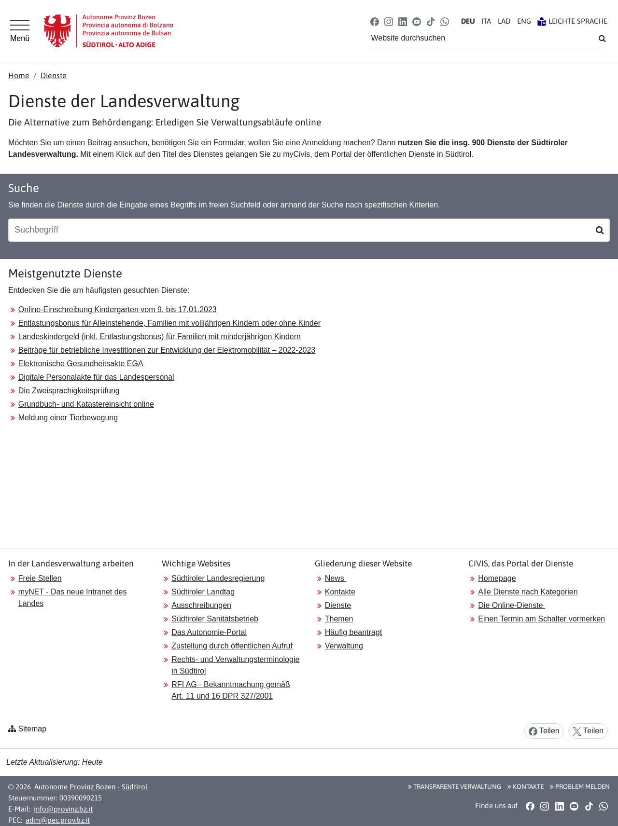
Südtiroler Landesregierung (218, 578)
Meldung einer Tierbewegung (68, 417)
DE (468, 21)
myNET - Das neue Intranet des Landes (72, 597)
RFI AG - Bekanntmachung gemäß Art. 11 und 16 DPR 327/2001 (230, 690)
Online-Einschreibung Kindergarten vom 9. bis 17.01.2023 (117, 309)
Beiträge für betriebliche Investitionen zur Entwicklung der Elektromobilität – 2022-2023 (166, 350)
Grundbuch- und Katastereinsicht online (86, 404)
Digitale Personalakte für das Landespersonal (96, 377)
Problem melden (580, 786)
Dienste (54, 75)
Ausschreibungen (201, 605)
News (335, 578)
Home (18, 75)
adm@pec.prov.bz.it (58, 820)
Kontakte (340, 592)
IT (486, 21)
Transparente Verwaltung (454, 786)
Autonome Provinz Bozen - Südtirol (91, 787)
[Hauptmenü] (19, 30)
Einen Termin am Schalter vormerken (541, 619)
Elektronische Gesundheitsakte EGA (80, 363)
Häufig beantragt (353, 632)
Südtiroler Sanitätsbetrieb (214, 619)
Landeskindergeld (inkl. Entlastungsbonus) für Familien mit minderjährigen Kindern (159, 336)
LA (504, 21)
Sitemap (32, 729)
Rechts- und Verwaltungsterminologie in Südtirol (235, 665)
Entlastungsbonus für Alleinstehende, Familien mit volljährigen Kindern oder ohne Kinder (169, 323)
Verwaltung (344, 646)
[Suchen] (600, 230)
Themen (339, 619)
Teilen (544, 731)
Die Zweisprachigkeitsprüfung (69, 390)
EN (524, 21)
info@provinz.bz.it (63, 809)
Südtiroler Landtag (203, 592)
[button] (374, 21)
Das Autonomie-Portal (209, 632)
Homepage (497, 578)
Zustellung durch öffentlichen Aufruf (232, 646)
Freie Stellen (40, 578)
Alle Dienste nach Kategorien (527, 592)
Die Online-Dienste (511, 605)
